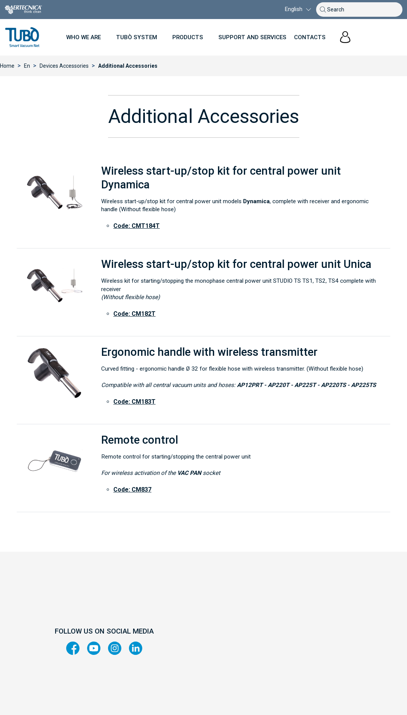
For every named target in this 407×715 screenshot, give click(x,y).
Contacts (310, 37)
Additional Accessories (127, 66)
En (27, 66)
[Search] (361, 9)
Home (7, 66)
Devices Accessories (64, 66)
